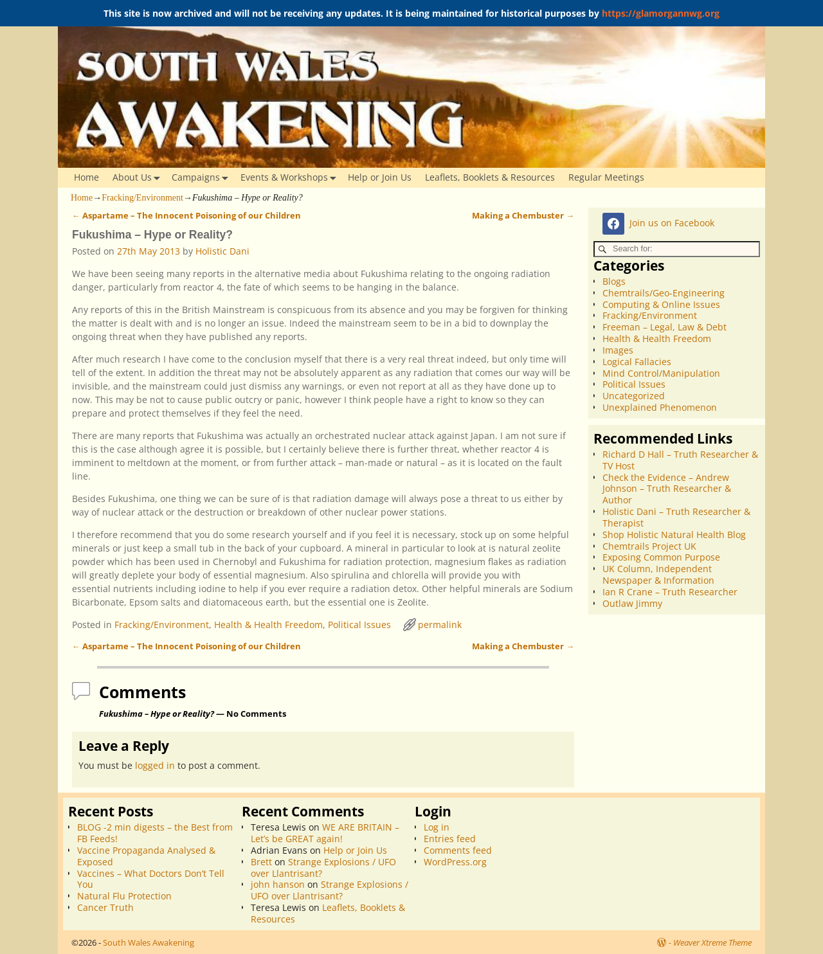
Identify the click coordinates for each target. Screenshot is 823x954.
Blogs (614, 281)
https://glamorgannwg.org (660, 13)
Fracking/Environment (142, 198)
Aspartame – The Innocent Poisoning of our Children (186, 215)
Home (86, 177)
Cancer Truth (105, 907)
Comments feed (458, 850)
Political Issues (359, 624)
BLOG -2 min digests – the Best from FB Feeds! (155, 833)
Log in (436, 827)
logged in (155, 765)
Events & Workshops (290, 178)
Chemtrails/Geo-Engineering (663, 293)
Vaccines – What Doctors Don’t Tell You (150, 879)
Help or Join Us (380, 177)
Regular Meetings (606, 177)
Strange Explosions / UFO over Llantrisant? (323, 867)
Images (617, 350)
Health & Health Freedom (268, 624)
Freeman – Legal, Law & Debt (664, 327)
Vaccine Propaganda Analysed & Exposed (146, 856)
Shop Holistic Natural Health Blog (674, 534)
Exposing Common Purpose (661, 557)
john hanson (278, 884)
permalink (440, 624)
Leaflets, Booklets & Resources (490, 177)
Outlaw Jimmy (632, 603)
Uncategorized (633, 396)
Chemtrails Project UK (649, 546)
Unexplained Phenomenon (659, 407)
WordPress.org (455, 862)
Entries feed (450, 839)
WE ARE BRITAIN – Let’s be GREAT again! (325, 833)
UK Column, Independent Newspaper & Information (658, 574)
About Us (139, 178)
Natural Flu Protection (124, 896)
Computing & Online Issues (661, 304)
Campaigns (202, 178)
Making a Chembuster (523, 215)
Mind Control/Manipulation (661, 373)
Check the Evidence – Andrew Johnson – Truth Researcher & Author (666, 489)
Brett (261, 862)
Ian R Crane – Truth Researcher (669, 592)
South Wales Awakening (148, 942)
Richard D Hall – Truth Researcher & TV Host (680, 460)
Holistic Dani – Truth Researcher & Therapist (676, 517)
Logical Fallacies (636, 362)
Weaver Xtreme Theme (712, 942)
